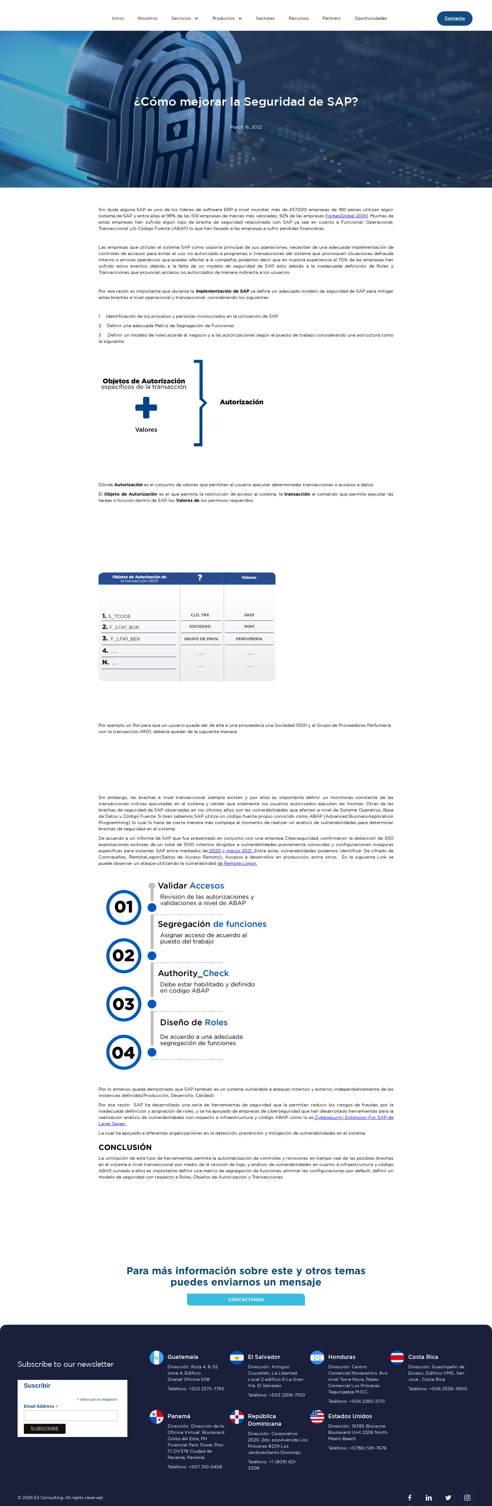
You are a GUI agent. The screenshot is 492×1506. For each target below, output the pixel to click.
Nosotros (148, 18)
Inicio (118, 18)
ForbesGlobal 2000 (346, 215)
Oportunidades (371, 18)
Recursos (298, 18)
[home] (40, 18)
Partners (332, 18)
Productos (223, 18)
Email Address (41, 1406)
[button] (185, 18)
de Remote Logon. (237, 863)
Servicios (181, 18)
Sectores (265, 18)
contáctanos (246, 1299)
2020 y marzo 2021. (231, 850)
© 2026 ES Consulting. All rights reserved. (60, 1497)
